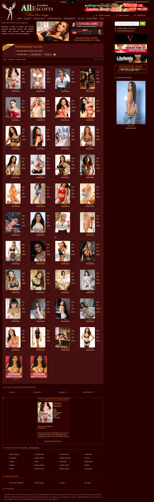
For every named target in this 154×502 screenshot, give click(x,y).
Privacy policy (39, 483)
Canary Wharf (39, 458)
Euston (87, 465)
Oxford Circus (64, 454)
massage (62, 392)
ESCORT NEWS (91, 18)
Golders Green (39, 469)
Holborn (12, 461)
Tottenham (88, 454)
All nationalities (34, 448)
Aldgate (12, 465)
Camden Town (39, 454)
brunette (37, 392)
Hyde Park (63, 461)
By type (48, 54)
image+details (21, 59)
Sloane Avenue (40, 465)
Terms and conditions (17, 483)
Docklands (13, 458)
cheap (12, 392)
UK (73, 2)
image (5, 59)
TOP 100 (81, 18)
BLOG (102, 18)
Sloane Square (14, 454)
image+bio (11, 59)
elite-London (88, 392)
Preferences (132, 28)
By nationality (36, 54)
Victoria (87, 458)
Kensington (88, 469)
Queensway (89, 461)
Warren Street (64, 469)
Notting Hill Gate (65, 458)
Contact (62, 483)
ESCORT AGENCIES (54, 18)
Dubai (37, 461)
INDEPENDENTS (69, 18)
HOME (19, 18)
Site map (88, 483)
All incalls (24, 448)
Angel (11, 469)
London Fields (64, 465)
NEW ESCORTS (39, 18)
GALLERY (27, 18)
